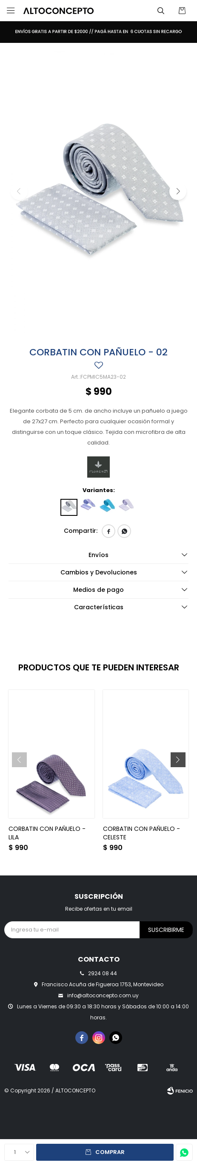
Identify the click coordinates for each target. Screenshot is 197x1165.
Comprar (110, 1152)
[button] (177, 191)
